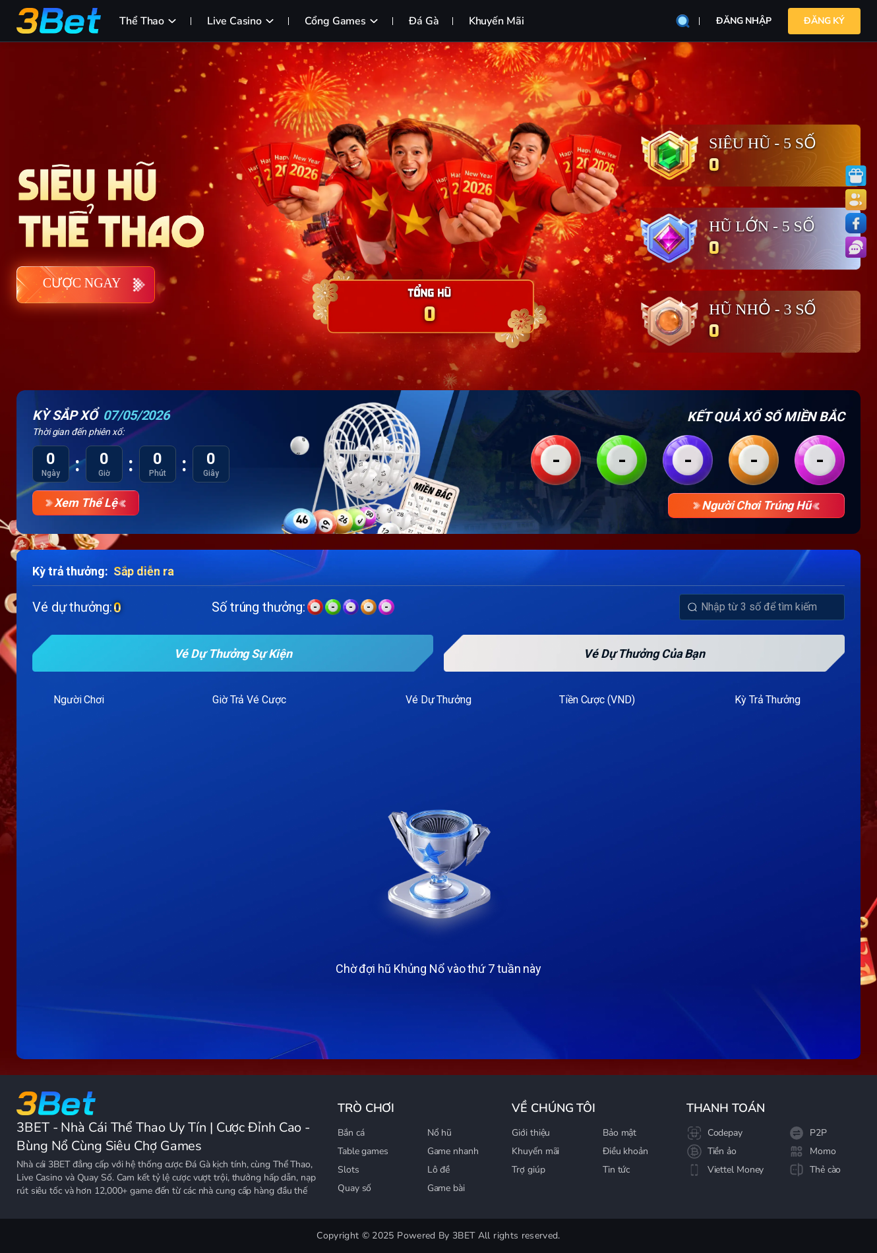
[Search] (692, 607)
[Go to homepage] (56, 1103)
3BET (59, 1164)
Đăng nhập (743, 21)
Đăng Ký (824, 21)
